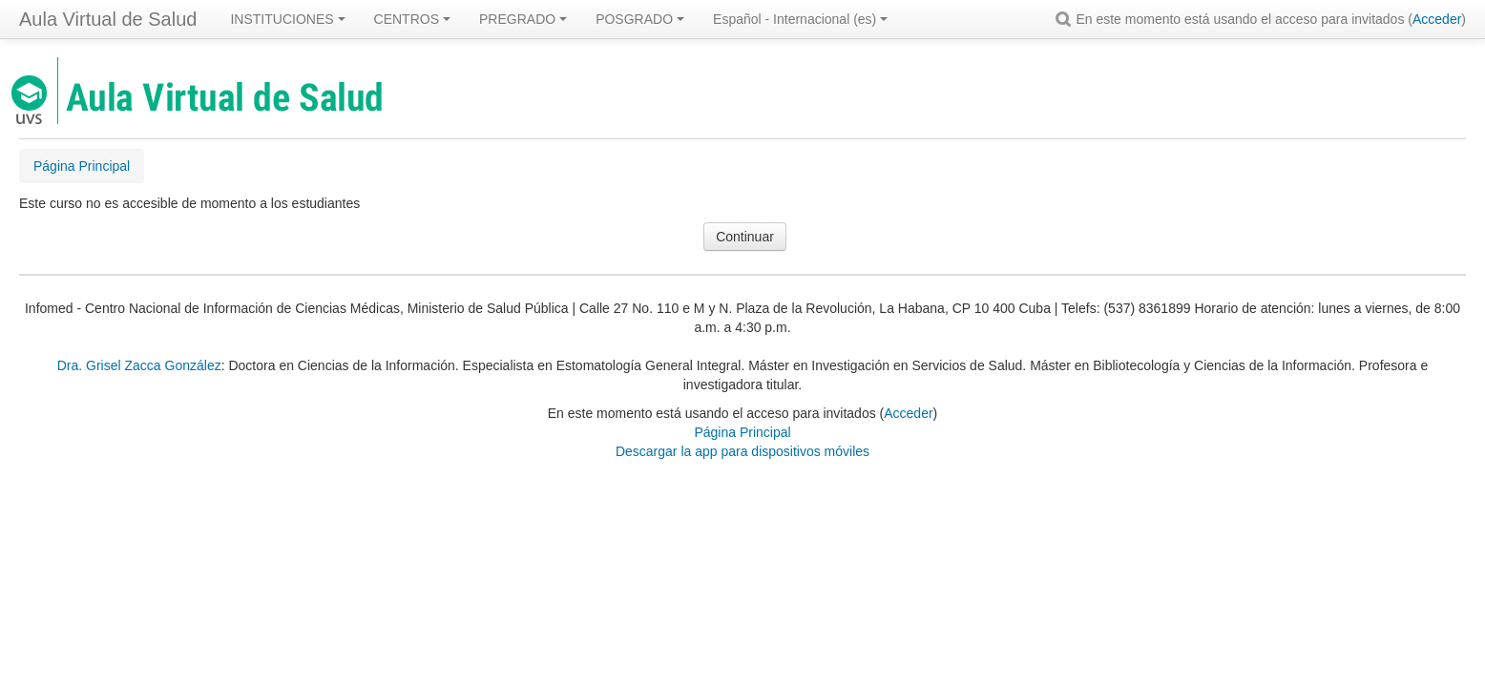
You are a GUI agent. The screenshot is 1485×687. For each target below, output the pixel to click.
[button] (1066, 19)
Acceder (1436, 19)
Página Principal (742, 432)
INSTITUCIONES (287, 19)
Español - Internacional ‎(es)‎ (800, 19)
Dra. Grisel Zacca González (139, 365)
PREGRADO (523, 19)
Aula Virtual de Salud (108, 19)
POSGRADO (640, 19)
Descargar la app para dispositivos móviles (742, 451)
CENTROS (412, 19)
